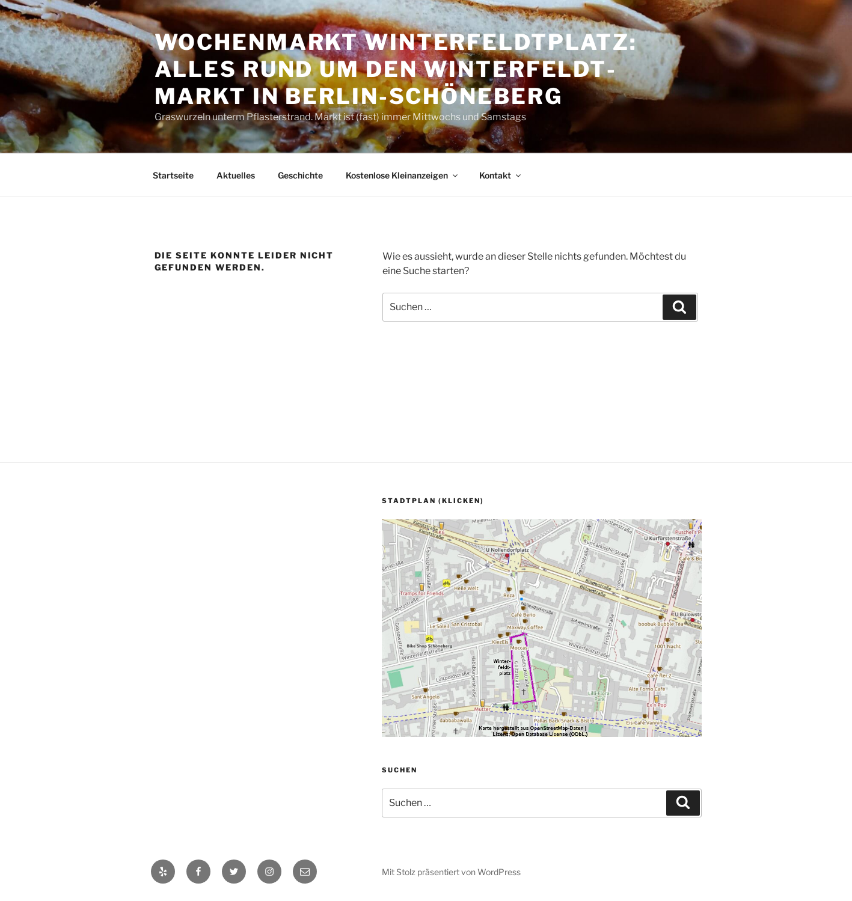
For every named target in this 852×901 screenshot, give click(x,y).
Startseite (173, 175)
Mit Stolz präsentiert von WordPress (451, 872)
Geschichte (300, 175)
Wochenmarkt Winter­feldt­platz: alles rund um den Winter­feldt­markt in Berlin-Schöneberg (396, 69)
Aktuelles (235, 175)
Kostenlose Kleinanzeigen (402, 175)
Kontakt (501, 175)
